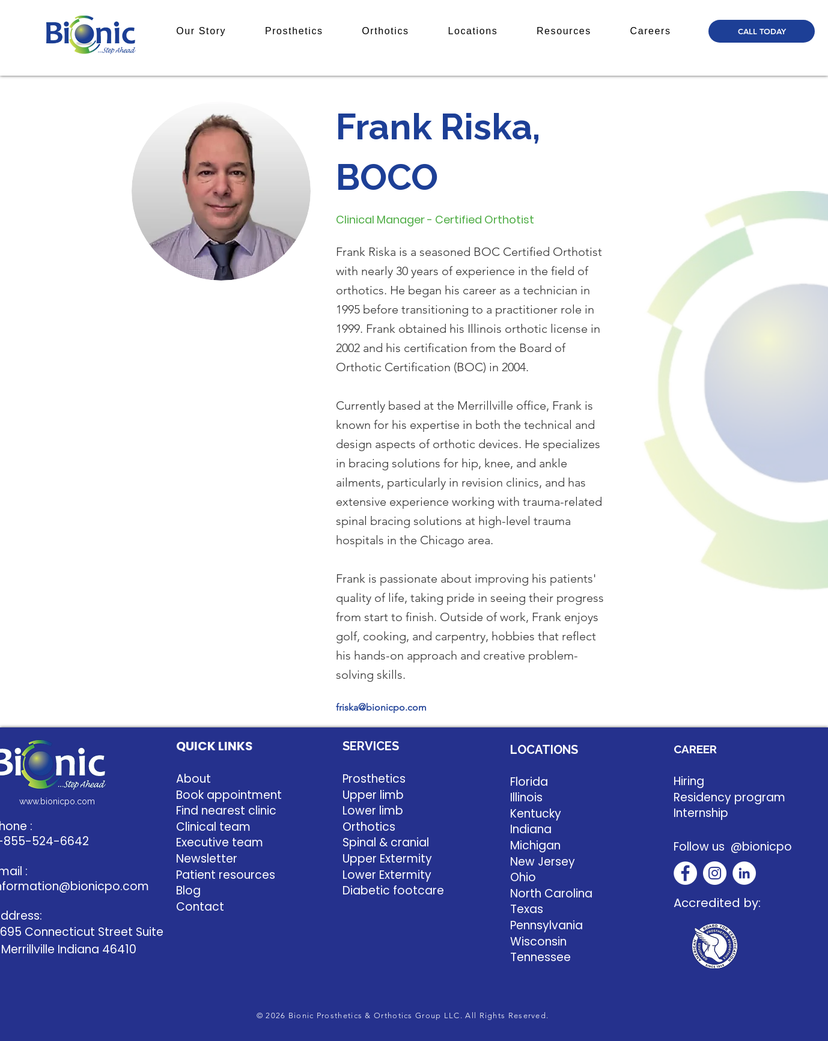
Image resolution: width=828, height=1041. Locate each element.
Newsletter (206, 859)
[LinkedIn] (744, 873)
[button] (201, 31)
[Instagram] (714, 873)
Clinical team (213, 827)
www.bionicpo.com (57, 801)
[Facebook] (685, 873)
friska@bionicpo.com (381, 707)
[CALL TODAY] (761, 31)
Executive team (219, 842)
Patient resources (225, 875)
